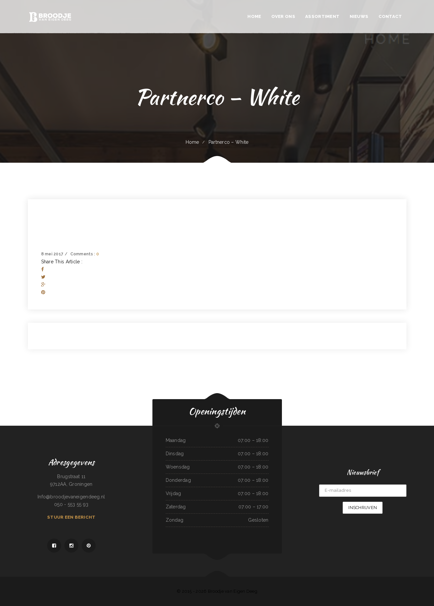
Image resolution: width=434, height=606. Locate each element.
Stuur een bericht (71, 517)
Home (192, 142)
